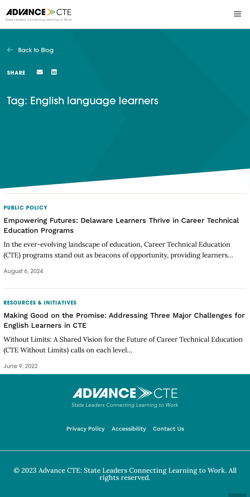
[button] (237, 13)
